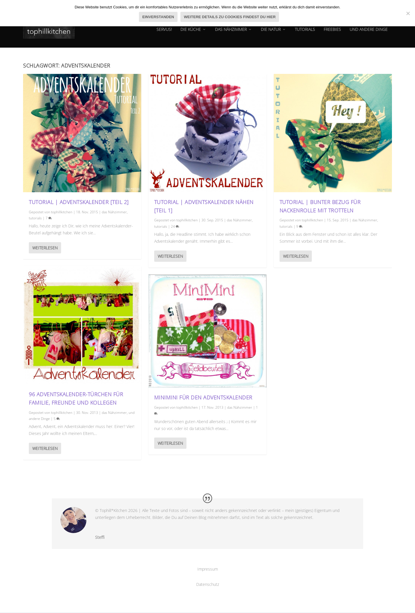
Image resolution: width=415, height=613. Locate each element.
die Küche (190, 33)
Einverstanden (158, 17)
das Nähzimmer (231, 33)
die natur (271, 33)
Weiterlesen (45, 248)
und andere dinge (369, 33)
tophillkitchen (61, 212)
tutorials (305, 33)
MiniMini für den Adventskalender (203, 398)
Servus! (164, 33)
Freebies (332, 33)
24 (175, 226)
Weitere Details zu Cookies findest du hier (230, 17)
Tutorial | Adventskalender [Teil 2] (79, 202)
